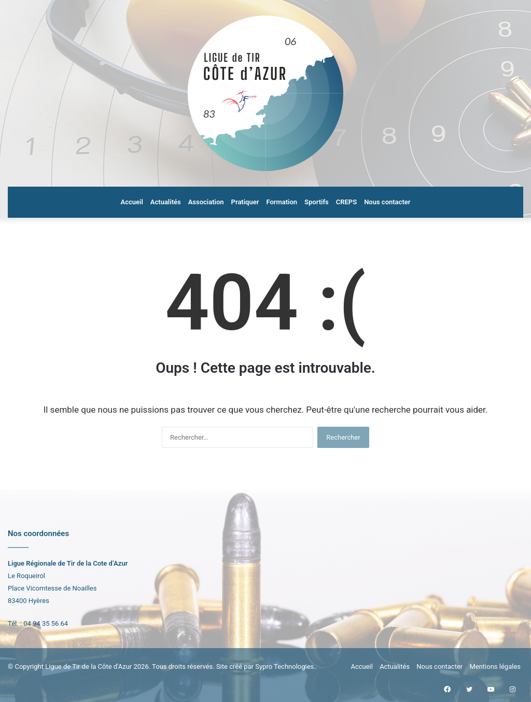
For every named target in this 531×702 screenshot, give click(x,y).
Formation (281, 202)
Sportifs (316, 202)
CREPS (346, 202)
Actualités (165, 202)
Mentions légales (495, 666)
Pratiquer (245, 202)
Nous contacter (387, 202)
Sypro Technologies (284, 666)
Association (206, 202)
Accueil (132, 202)
